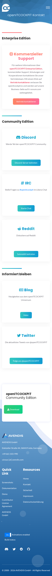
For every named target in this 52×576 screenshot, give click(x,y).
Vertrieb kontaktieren (26, 101)
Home (26, 478)
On (7, 535)
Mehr (26, 315)
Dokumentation (9, 488)
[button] (8, 535)
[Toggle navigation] (48, 7)
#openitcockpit (26, 189)
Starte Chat (26, 208)
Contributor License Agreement (7, 503)
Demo (5, 494)
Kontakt (27, 484)
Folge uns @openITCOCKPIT (26, 361)
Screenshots (7, 482)
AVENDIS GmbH (6, 513)
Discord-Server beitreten (26, 162)
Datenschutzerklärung (33, 502)
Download (13, 409)
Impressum (28, 496)
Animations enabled (21, 534)
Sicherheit (27, 490)
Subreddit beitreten (26, 254)
